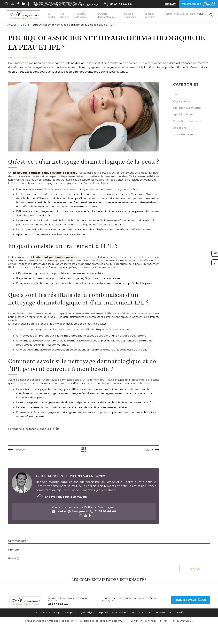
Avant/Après (163, 612)
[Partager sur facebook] (53, 428)
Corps (69, 612)
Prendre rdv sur (198, 4)
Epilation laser (183, 114)
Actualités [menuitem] (202, 13)
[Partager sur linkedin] (57, 428)
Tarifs (180, 612)
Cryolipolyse (181, 101)
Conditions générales (143, 620)
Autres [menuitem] (168, 13)
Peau (133, 612)
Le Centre (40, 612)
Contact (170, 4)
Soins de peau (183, 134)
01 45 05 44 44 (58, 604)
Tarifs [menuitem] (191, 13)
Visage (56, 612)
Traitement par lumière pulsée (54, 257)
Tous (176, 94)
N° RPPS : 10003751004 (178, 620)
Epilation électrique (187, 107)
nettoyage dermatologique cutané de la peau (45, 172)
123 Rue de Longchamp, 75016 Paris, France (56, 3)
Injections (180, 127)
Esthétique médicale (187, 121)
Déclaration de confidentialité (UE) (101, 620)
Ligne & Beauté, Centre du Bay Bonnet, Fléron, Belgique (65, 5)
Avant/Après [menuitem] (181, 13)
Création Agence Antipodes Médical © (49, 620)
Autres (146, 612)
